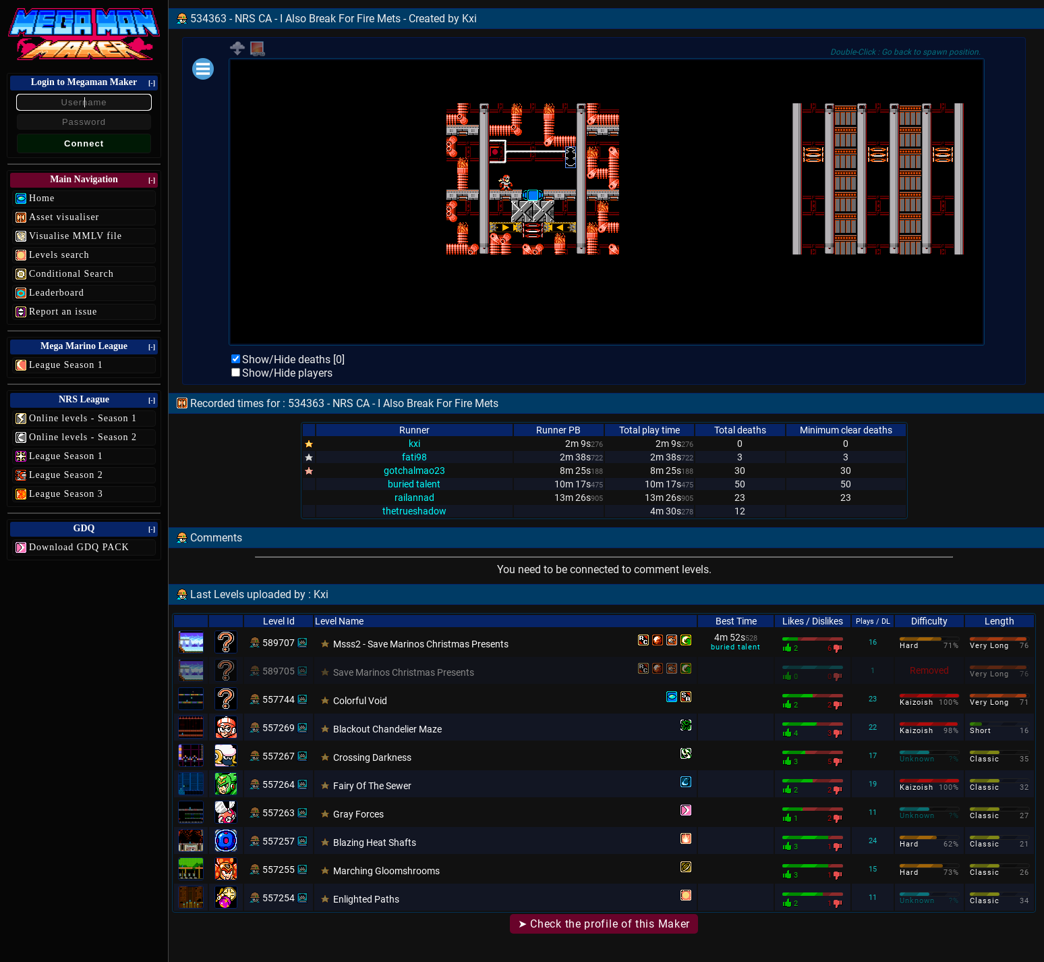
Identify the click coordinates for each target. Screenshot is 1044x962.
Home (42, 198)
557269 (278, 727)
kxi (414, 443)
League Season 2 (66, 475)
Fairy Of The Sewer (372, 785)
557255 (278, 869)
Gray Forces (358, 814)
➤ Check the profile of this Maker (604, 923)
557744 (278, 699)
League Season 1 (66, 365)
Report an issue (63, 311)
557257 (278, 841)
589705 (278, 671)
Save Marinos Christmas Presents (403, 672)
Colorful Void (360, 700)
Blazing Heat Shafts (374, 842)
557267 (278, 756)
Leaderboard (56, 293)
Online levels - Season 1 (83, 418)
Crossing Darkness (372, 757)
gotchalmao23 (414, 470)
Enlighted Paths (366, 899)
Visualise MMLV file (75, 236)
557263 (278, 812)
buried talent (414, 484)
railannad (414, 497)
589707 (278, 642)
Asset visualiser (64, 217)
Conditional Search (71, 274)
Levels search (59, 255)
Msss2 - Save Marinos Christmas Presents (421, 644)
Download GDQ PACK (79, 547)
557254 (278, 897)
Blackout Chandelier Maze (387, 729)
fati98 (414, 457)
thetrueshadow (414, 511)
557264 (278, 784)
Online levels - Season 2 (83, 437)
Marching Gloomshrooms (386, 870)
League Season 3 (66, 494)
